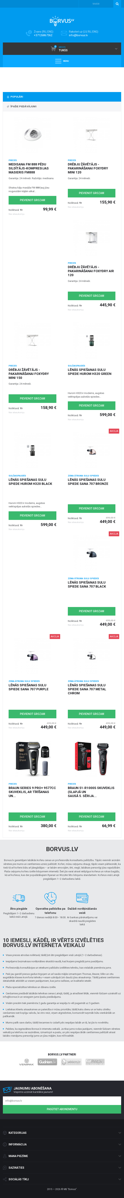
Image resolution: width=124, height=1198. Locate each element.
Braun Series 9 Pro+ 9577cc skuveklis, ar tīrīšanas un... (32, 792)
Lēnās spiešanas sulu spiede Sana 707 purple (29, 687)
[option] (62, 78)
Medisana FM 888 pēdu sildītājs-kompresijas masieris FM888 (29, 168)
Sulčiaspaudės (76, 366)
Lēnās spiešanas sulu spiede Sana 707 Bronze (88, 482)
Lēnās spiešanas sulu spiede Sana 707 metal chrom (87, 689)
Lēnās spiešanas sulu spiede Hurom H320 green (89, 372)
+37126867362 (43, 35)
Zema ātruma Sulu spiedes (83, 476)
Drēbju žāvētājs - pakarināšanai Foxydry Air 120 (91, 271)
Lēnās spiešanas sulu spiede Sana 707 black (87, 584)
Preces (13, 160)
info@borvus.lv (78, 35)
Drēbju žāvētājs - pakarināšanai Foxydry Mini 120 (88, 168)
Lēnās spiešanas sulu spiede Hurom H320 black (30, 482)
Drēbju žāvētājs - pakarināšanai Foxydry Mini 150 (29, 374)
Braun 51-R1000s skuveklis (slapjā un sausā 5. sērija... (91, 792)
